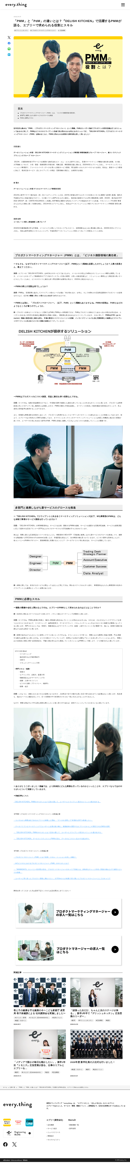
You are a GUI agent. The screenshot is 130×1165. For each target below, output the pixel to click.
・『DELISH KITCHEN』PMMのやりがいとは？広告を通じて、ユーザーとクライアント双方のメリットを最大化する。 (58, 835)
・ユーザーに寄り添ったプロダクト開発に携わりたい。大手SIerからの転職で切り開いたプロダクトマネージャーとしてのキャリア (62, 881)
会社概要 (51, 1128)
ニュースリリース (54, 1135)
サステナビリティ (54, 1143)
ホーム (5, 1090)
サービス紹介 (52, 1131)
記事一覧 (12, 1090)
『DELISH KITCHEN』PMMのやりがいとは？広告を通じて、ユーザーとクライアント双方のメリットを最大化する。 (57, 805)
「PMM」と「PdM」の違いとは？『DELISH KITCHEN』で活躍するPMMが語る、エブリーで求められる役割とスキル (53, 1090)
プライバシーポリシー (16, 1163)
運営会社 (25, 1163)
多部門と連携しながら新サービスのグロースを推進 (38, 118)
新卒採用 (72, 1131)
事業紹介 (51, 1139)
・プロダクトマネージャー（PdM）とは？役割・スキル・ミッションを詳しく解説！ (45, 860)
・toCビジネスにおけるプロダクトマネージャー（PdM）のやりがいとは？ (41, 866)
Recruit (72, 1123)
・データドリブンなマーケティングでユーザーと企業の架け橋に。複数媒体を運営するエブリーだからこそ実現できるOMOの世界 (62, 829)
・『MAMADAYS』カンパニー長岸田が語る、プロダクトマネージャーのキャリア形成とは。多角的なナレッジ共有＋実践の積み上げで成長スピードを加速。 (68, 873)
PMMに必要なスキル (27, 120)
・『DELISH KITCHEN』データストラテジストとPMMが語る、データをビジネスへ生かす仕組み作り (52, 841)
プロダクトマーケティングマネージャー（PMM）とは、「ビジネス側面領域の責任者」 (51, 115)
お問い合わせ (6, 1163)
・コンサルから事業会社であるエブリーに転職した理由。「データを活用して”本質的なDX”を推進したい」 (53, 823)
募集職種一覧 (74, 1128)
